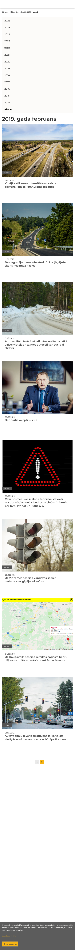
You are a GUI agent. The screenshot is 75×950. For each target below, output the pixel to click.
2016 (7, 88)
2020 (7, 61)
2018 (7, 75)
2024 (7, 34)
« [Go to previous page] (31, 762)
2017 (7, 82)
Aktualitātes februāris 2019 (20, 12)
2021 (7, 54)
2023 (7, 41)
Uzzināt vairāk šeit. (9, 936)
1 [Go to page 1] (37, 762)
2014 (7, 102)
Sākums (5, 12)
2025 (7, 27)
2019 (7, 68)
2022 (7, 48)
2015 (7, 95)
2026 (7, 20)
